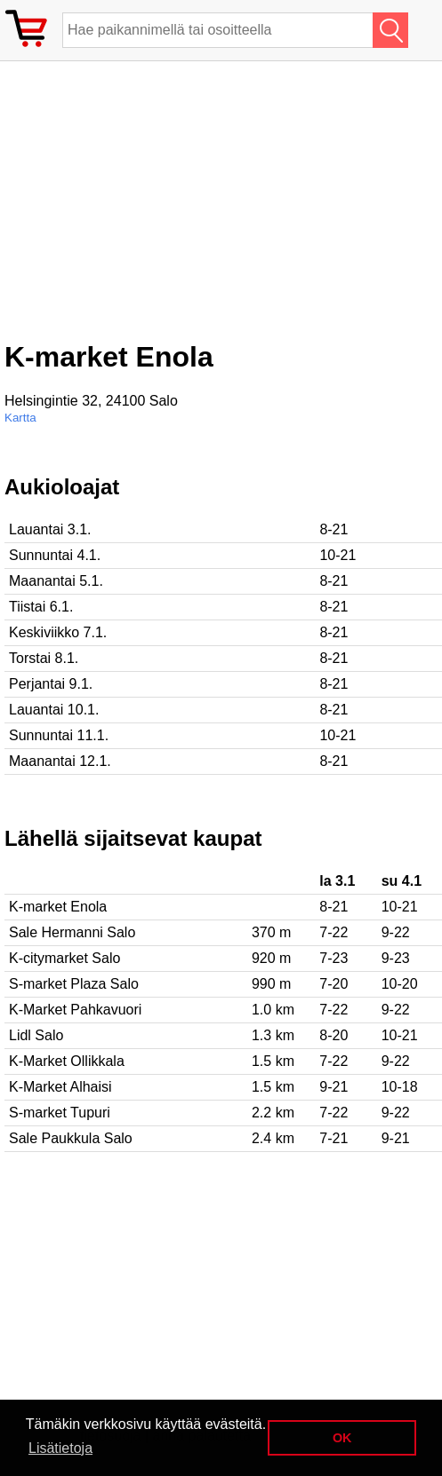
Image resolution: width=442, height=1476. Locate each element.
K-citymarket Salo (64, 958)
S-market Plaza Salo (74, 983)
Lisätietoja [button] (60, 1448)
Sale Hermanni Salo (72, 932)
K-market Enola (58, 906)
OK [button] (342, 1438)
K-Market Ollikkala (67, 1061)
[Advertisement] (146, 208)
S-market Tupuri (59, 1112)
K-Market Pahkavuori (75, 1009)
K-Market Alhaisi (60, 1086)
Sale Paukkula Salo (71, 1138)
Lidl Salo (36, 1035)
